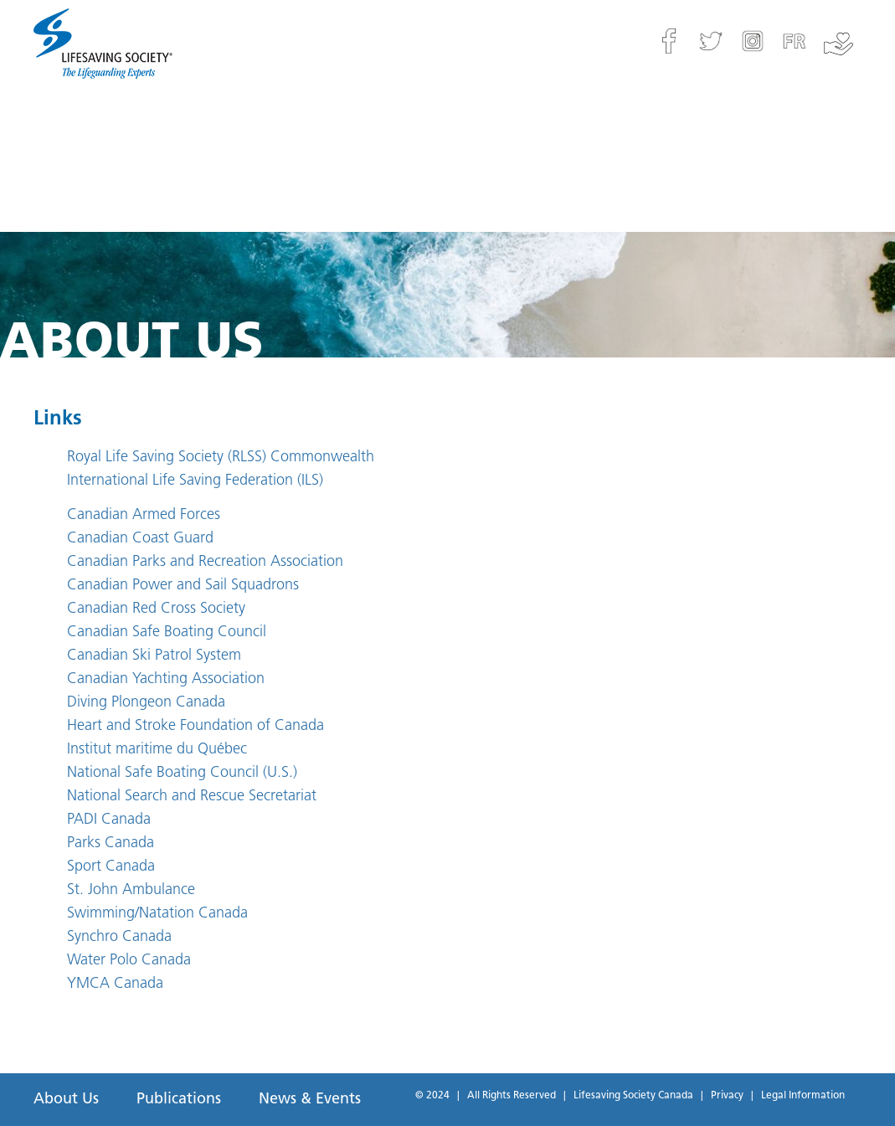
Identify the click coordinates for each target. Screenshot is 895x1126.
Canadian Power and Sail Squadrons (183, 586)
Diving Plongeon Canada (146, 703)
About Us (66, 1100)
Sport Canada (111, 867)
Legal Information (803, 1096)
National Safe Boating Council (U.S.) (182, 773)
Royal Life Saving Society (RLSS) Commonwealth (220, 457)
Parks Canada (110, 843)
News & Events (310, 1100)
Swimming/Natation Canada (157, 914)
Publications (178, 1100)
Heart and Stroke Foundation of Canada (195, 726)
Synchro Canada (119, 937)
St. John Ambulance (131, 890)
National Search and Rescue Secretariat (191, 797)
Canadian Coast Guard (140, 539)
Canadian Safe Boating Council (166, 632)
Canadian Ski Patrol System (154, 656)
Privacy (727, 1096)
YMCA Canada (115, 984)
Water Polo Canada (129, 961)
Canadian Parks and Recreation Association (205, 562)
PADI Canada (109, 820)
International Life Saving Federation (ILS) (195, 481)
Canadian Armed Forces (143, 515)
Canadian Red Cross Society (156, 609)
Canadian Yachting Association (166, 679)
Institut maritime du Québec (157, 750)
